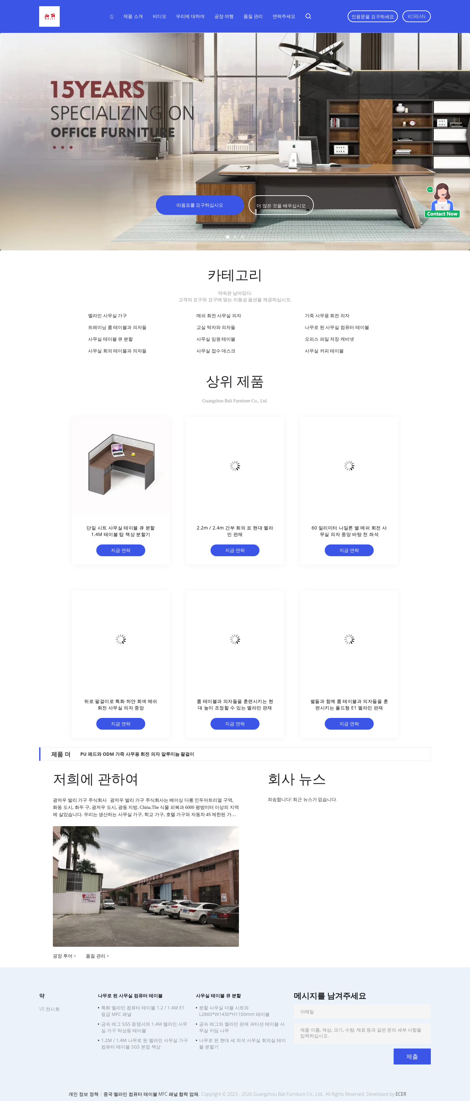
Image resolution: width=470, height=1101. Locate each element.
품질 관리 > (97, 956)
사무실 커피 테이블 (324, 351)
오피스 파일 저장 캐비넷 (329, 339)
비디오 (159, 16)
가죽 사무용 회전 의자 (327, 315)
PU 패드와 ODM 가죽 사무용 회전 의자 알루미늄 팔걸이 (137, 754)
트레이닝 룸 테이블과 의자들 (117, 327)
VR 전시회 (49, 1009)
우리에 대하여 (190, 16)
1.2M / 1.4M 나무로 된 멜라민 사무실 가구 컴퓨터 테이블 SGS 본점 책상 (144, 1043)
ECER (401, 1094)
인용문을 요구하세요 (373, 16)
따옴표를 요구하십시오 (200, 205)
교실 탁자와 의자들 (215, 327)
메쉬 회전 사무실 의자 (218, 315)
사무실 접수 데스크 (215, 351)
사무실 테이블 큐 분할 (110, 339)
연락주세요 (284, 16)
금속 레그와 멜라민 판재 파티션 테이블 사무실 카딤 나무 (242, 1027)
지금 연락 (121, 550)
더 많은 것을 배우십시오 (281, 205)
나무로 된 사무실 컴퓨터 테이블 (337, 327)
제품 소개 (133, 16)
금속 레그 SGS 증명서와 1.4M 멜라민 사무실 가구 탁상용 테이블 (144, 1027)
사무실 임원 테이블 (215, 339)
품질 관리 (253, 16)
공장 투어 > (64, 956)
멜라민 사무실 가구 (107, 315)
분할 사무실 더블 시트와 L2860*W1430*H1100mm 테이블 (234, 1010)
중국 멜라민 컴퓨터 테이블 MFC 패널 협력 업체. (152, 1094)
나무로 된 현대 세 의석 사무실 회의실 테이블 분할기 (242, 1043)
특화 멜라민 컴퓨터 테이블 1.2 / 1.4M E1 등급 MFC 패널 (142, 1010)
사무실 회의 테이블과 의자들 (117, 351)
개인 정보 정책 (83, 1094)
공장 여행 (224, 16)
